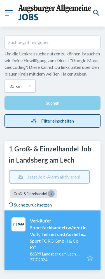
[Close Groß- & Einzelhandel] (51, 193)
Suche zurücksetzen (30, 204)
